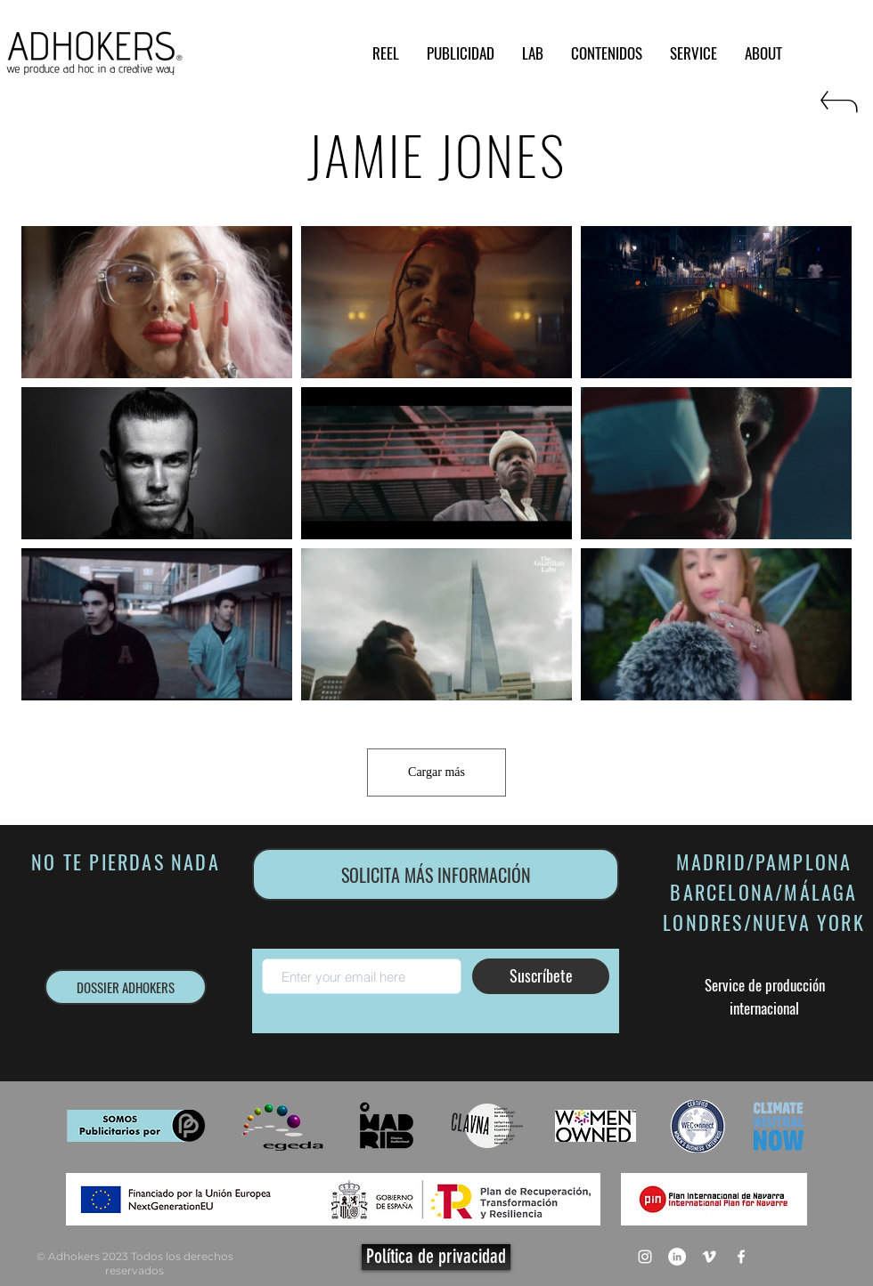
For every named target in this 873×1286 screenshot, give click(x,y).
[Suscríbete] (540, 976)
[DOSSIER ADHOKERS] (126, 987)
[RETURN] (837, 109)
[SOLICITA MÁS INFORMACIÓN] (435, 874)
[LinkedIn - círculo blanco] (677, 1257)
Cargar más (436, 772)
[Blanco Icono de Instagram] (645, 1257)
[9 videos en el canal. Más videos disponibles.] (436, 463)
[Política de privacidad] (436, 1257)
